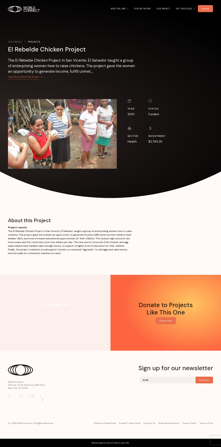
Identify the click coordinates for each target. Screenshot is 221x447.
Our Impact (163, 8)
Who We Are (118, 8)
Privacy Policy (190, 423)
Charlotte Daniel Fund (105, 423)
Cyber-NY (109, 443)
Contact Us (149, 423)
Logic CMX (125, 443)
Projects (34, 41)
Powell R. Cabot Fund (130, 423)
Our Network (142, 8)
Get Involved (184, 8)
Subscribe (204, 380)
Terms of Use (206, 423)
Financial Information (169, 423)
